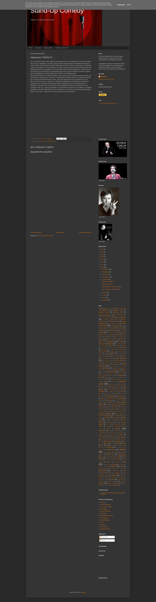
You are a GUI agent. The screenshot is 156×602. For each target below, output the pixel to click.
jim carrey (119, 404)
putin (100, 447)
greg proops (111, 389)
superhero (117, 470)
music (117, 428)
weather (122, 481)
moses (100, 429)
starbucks (101, 468)
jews (107, 404)
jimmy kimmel (103, 408)
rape (117, 447)
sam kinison (116, 459)
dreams (122, 366)
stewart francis (120, 468)
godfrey (113, 386)
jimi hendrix (107, 406)
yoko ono (106, 485)
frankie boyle (120, 379)
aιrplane (124, 325)
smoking (113, 464)
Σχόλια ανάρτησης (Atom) (45, 235)
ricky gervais (111, 456)
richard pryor (122, 454)
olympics (122, 436)
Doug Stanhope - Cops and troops (112, 286)
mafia (119, 419)
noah (107, 434)
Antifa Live (103, 502)
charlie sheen (104, 349)
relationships (110, 449)
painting (103, 439)
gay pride (113, 381)
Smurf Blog (103, 509)
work (118, 483)
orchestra (101, 438)
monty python (115, 426)
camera (124, 345)
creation (109, 354)
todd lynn (113, 477)
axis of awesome (119, 336)
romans (112, 457)
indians (102, 398)
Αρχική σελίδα (60, 232)
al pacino (122, 330)
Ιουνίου (104, 295)
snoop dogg (121, 464)
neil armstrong (116, 430)
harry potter (115, 391)
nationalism (102, 430)
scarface (124, 459)
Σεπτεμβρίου (106, 277)
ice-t (104, 397)
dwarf (118, 368)
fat (115, 375)
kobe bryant (118, 413)
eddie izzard (110, 372)
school (102, 462)
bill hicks (111, 342)
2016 (102, 254)
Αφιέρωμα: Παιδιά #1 (108, 281)
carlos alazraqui (115, 347)
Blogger (83, 592)
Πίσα (101, 522)
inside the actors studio (111, 398)
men (117, 422)
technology (104, 472)
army (111, 336)
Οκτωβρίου (105, 274)
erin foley (121, 373)
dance (108, 356)
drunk (113, 368)
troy (105, 479)
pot (107, 445)
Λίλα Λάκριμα (104, 518)
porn (102, 445)
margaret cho (109, 421)
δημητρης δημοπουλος (105, 315)
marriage (101, 423)
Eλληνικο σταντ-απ (61, 48)
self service (109, 462)
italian (110, 400)
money (107, 426)
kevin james (102, 413)
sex (124, 462)
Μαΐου (104, 297)
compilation (112, 353)
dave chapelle (121, 358)
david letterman (105, 360)
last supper (116, 415)
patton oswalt (108, 441)
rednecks (122, 447)
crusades (123, 354)
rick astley (103, 456)
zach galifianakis (114, 485)
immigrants (111, 397)
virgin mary (101, 481)
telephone (117, 473)
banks (100, 338)
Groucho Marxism (105, 504)
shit (104, 464)
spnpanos (104, 76)
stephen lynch (109, 468)
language (108, 415)
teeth (109, 473)
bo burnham (118, 343)
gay (105, 381)
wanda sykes (109, 481)
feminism (121, 375)
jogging (115, 408)
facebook (101, 375)
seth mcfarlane (117, 462)
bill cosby (103, 341)
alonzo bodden (122, 332)
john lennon (101, 409)
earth (124, 370)
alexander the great (111, 332)
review (122, 452)
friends (100, 381)
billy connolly (102, 344)
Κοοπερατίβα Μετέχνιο (106, 515)
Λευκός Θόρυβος (105, 520)
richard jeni (110, 454)
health (122, 391)
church (100, 353)
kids (55, 141)
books (111, 345)
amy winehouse (104, 334)
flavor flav (115, 377)
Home (31, 48)
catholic (123, 347)
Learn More (121, 5)
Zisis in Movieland (105, 511)
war (116, 481)
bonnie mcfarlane (104, 345)
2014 (102, 259)
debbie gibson (116, 362)
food (107, 379)
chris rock (102, 351)
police (117, 443)
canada (102, 347)
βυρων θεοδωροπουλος (104, 314)
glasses (102, 386)
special (113, 466)
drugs (106, 368)
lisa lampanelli (116, 417)
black (110, 344)
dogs (111, 364)
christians (112, 351)
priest (117, 445)
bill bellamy (109, 340)
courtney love (102, 354)
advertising (101, 328)
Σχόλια (102, 540)
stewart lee (102, 470)
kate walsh (113, 411)
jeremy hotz (113, 402)
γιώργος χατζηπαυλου (118, 314)
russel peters (108, 459)
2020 (102, 252)
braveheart (117, 345)
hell (105, 393)
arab (106, 336)
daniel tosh (123, 356)
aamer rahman (104, 327)
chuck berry (121, 351)
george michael (112, 384)
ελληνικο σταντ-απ (119, 317)
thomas (122, 475)
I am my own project (106, 507)
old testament (115, 436)
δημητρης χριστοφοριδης (120, 315)
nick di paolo (112, 432)
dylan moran (117, 370)
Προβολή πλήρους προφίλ (106, 79)
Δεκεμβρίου (105, 269)
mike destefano (116, 424)
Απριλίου (105, 300)
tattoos (124, 470)
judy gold (101, 411)
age (113, 328)
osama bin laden (109, 438)
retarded (116, 452)
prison (122, 445)
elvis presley (113, 373)
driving (100, 368)
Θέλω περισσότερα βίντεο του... (109, 103)
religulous (105, 452)
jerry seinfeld (122, 402)
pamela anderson (111, 439)
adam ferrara (120, 327)
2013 (102, 262)
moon (122, 426)
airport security (113, 330)
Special (38, 48)
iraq (100, 400)
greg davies (106, 387)
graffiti (122, 386)
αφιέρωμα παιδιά (40, 141)
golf (118, 386)
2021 (102, 249)
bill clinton (123, 340)
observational (102, 436)
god (107, 386)
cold (105, 353)
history (100, 395)
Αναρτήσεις (104, 537)
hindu (109, 393)
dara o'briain (103, 358)
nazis (109, 430)
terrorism (113, 476)
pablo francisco (121, 438)
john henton (121, 408)
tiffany (100, 477)
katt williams (121, 411)
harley (108, 391)
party (119, 439)
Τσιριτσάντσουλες (105, 529)
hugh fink (119, 395)
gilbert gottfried (122, 384)
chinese (112, 349)
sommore (101, 466)
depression (106, 364)
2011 (102, 267)
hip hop (115, 393)
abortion (112, 327)
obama (121, 434)
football (113, 379)
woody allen (111, 483)
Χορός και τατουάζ (107, 284)
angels (111, 334)
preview (112, 445)
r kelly (104, 447)
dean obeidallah (119, 360)
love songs (112, 419)
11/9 (100, 308)
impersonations (121, 397)
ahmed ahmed (120, 328)
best (123, 338)
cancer (107, 347)
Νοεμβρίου (105, 272)
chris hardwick (120, 349)
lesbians (100, 417)
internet (121, 399)
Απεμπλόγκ (103, 513)
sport (121, 466)
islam (104, 400)
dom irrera (117, 364)
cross (118, 354)
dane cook (115, 356)
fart (106, 375)
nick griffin (119, 432)
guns (119, 389)
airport (105, 330)
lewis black (107, 417)
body (124, 343)
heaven (100, 393)
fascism (111, 375)
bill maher (121, 342)
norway (114, 434)
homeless (111, 395)
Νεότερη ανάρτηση (36, 232)
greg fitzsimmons (115, 387)
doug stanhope (49, 141)
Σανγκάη (102, 524)
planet (111, 443)
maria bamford (119, 421)
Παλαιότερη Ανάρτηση (85, 232)
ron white (118, 457)
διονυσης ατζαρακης (105, 317)
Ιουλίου (104, 292)
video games (121, 479)
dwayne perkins (108, 370)
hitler (105, 395)
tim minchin (106, 477)
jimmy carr (115, 406)
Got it (129, 5)
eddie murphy (122, 371)
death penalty (107, 362)
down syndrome (113, 366)
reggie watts (101, 449)
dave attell (111, 358)
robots (107, 457)
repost (110, 452)
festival (100, 377)
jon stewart (121, 409)
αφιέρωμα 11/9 (118, 310)
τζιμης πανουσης (115, 325)
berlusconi (110, 338)
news (106, 432)
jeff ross (107, 402)
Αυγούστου (105, 279)
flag (110, 377)
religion (122, 449)
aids (100, 330)
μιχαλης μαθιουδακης (112, 323)
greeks (100, 387)
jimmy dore (123, 406)
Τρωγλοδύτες (104, 526)
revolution (101, 454)
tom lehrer (119, 477)
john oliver (108, 409)
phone (106, 443)
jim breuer (112, 404)
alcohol (101, 332)
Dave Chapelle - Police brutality (111, 289)
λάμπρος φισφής (114, 321)
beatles (105, 338)
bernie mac (117, 338)
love (106, 419)
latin (123, 415)
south (107, 466)
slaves (107, 464)
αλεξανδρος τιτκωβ (109, 308)
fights (106, 377)
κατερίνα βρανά (108, 319)
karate (106, 411)
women (101, 483)
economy (102, 371)
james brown (118, 400)
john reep (115, 409)
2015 (102, 257)
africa (108, 328)
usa (112, 479)
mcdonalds (110, 422)
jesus (102, 404)
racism (109, 447)
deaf (112, 360)
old (108, 436)
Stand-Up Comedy (57, 10)
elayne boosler (104, 373)
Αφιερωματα (48, 48)
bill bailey (101, 340)
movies (108, 429)
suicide (111, 470)
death (100, 362)
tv (108, 479)
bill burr (116, 340)
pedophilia (118, 441)
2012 (102, 264)
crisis (114, 354)
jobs (110, 408)
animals (117, 334)
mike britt (108, 424)
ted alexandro (115, 472)
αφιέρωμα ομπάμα (104, 312)
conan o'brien (121, 353)
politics (124, 443)
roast (118, 456)
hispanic (122, 393)
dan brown (102, 356)
